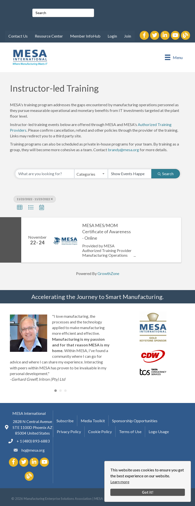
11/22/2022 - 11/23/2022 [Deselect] (35, 199)
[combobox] (91, 173)
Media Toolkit (93, 420)
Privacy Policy (69, 431)
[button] (20, 207)
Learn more (119, 481)
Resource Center (49, 36)
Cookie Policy (100, 431)
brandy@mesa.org (123, 149)
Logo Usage (159, 431)
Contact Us (18, 36)
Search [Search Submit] (166, 173)
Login (112, 36)
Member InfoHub (85, 36)
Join (127, 36)
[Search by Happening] (130, 173)
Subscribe (65, 420)
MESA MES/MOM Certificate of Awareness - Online (106, 231)
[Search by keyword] (44, 173)
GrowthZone (108, 273)
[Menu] (173, 57)
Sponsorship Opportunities (134, 420)
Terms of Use (130, 431)
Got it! (148, 492)
